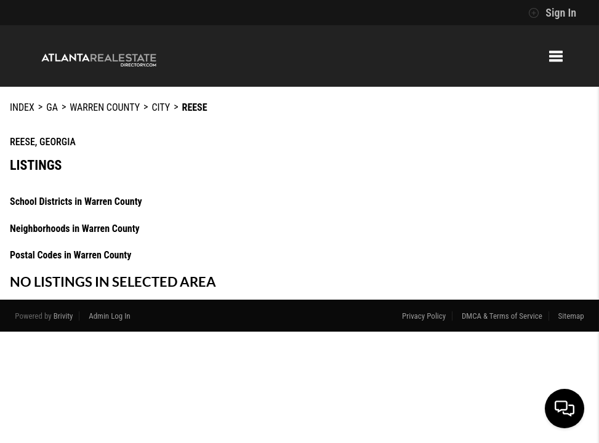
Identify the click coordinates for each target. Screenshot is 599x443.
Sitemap (571, 316)
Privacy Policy (424, 316)
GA (52, 107)
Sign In (552, 13)
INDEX (22, 107)
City (160, 107)
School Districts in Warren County (76, 201)
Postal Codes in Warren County (70, 255)
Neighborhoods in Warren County (75, 228)
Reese (194, 107)
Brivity (63, 316)
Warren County (105, 107)
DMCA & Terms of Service (502, 316)
